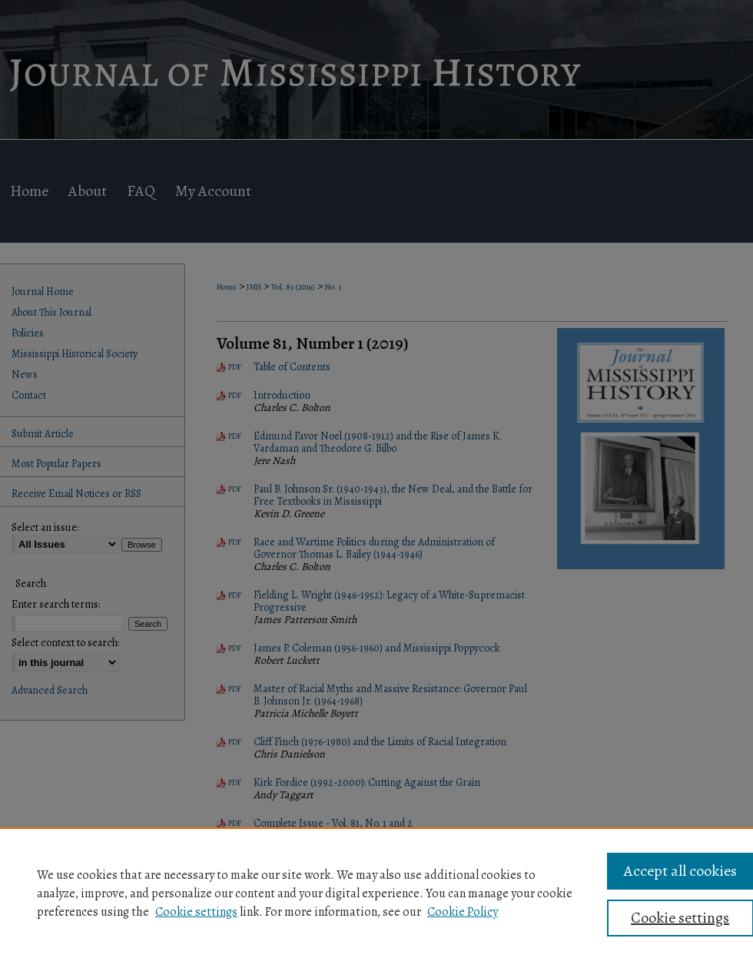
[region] (376, 892)
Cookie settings (196, 911)
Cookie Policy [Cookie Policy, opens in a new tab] (462, 911)
